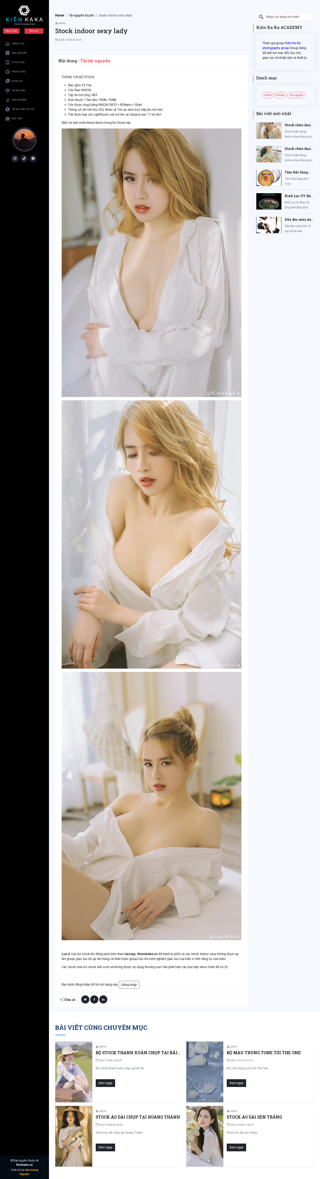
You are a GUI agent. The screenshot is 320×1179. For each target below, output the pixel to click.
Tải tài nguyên (95, 60)
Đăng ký (34, 31)
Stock (268, 95)
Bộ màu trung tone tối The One (264, 1052)
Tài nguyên (296, 95)
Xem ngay (105, 1083)
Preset (280, 95)
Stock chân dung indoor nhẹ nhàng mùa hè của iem (299, 125)
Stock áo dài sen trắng (254, 1117)
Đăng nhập (11, 31)
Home (59, 15)
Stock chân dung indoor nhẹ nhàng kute (299, 148)
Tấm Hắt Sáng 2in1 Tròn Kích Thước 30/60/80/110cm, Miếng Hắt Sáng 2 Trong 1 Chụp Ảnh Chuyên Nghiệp (298, 172)
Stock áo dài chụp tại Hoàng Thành (138, 1117)
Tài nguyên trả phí (81, 15)
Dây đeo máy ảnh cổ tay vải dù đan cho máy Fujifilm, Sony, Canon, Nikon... (299, 219)
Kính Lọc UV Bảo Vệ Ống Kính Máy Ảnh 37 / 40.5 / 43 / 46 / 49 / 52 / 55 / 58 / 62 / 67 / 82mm (299, 196)
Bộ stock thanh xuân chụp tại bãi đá (136, 1052)
